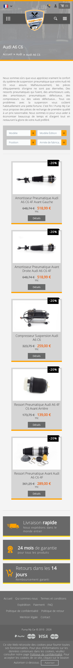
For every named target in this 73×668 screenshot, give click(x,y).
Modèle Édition (48, 133)
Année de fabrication (50, 142)
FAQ (50, 605)
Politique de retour (52, 611)
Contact (45, 617)
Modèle (13, 133)
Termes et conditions (53, 598)
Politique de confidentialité (22, 611)
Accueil (8, 598)
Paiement (39, 605)
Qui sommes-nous (26, 598)
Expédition (24, 605)
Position (13, 142)
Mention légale (29, 617)
